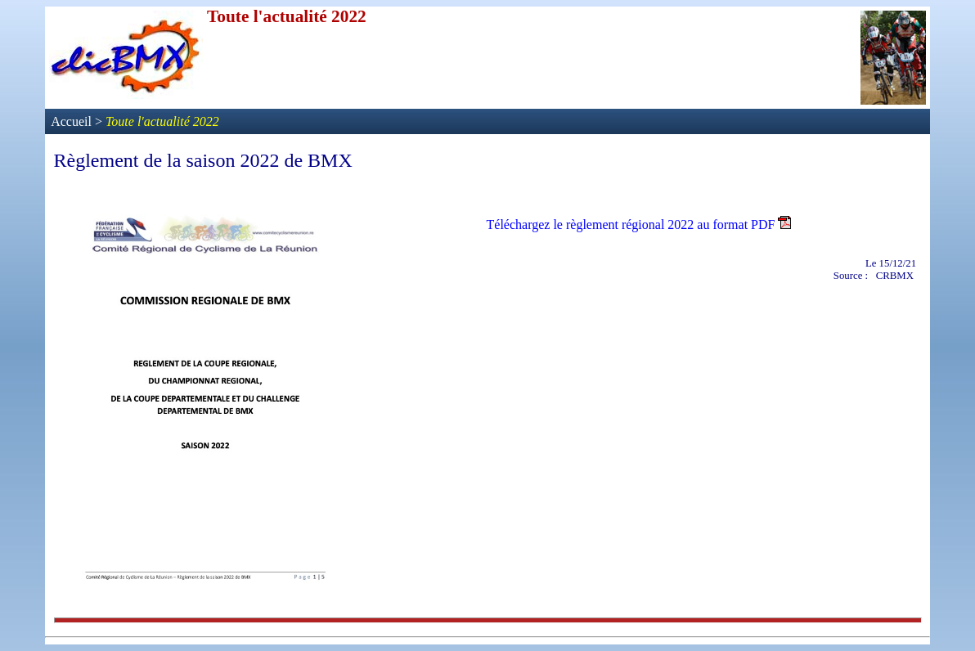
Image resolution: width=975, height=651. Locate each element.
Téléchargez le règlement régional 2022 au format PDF (631, 224)
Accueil (73, 121)
